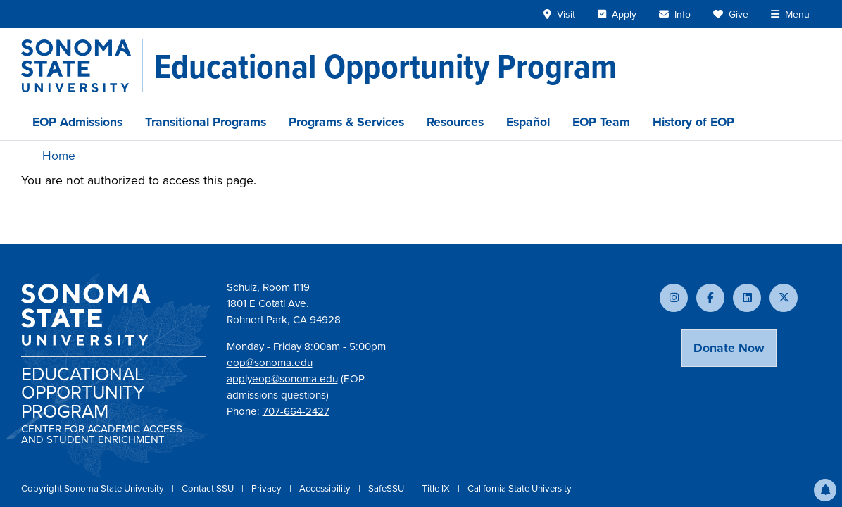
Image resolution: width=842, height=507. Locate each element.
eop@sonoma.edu (270, 362)
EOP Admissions (77, 122)
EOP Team (601, 122)
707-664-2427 (296, 411)
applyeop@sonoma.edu (282, 379)
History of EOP (693, 122)
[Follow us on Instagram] (674, 298)
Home (58, 155)
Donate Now (729, 348)
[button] (825, 490)
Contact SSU (209, 488)
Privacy (267, 488)
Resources (455, 122)
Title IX (437, 488)
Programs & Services (346, 122)
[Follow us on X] (783, 298)
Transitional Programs (205, 122)
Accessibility (326, 488)
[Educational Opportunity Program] (385, 66)
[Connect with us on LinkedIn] (747, 298)
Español (528, 122)
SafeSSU (387, 488)
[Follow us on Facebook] (710, 298)
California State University (519, 488)
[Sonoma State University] (82, 65)
